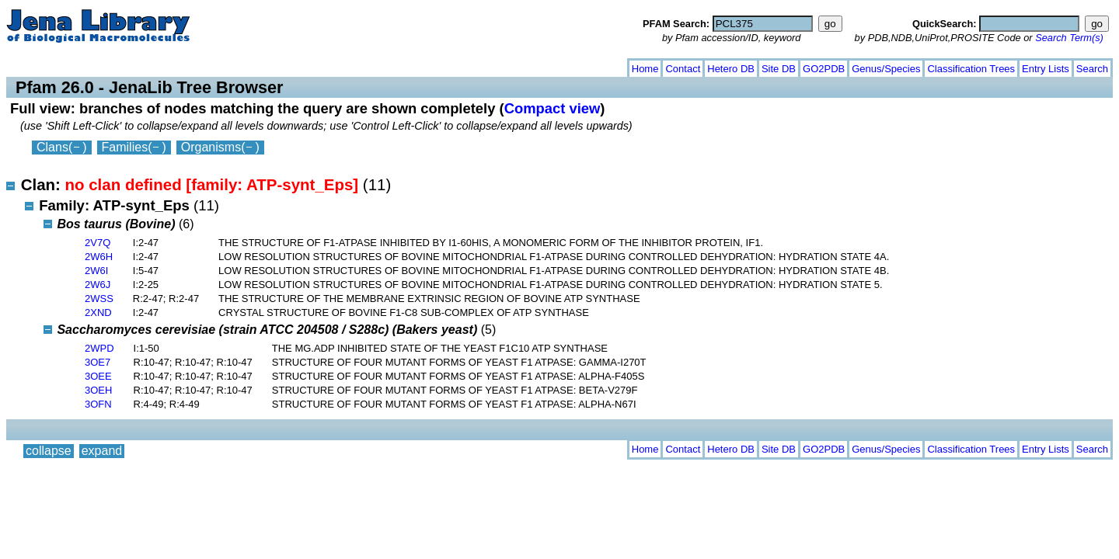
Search (1092, 69)
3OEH (98, 390)
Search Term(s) (1069, 37)
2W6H (99, 256)
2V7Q (97, 242)
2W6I (96, 270)
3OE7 (97, 362)
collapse (48, 65)
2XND (98, 312)
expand (102, 65)
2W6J (97, 284)
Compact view (552, 108)
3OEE (98, 376)
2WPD (99, 348)
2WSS (99, 298)
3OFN (98, 404)
